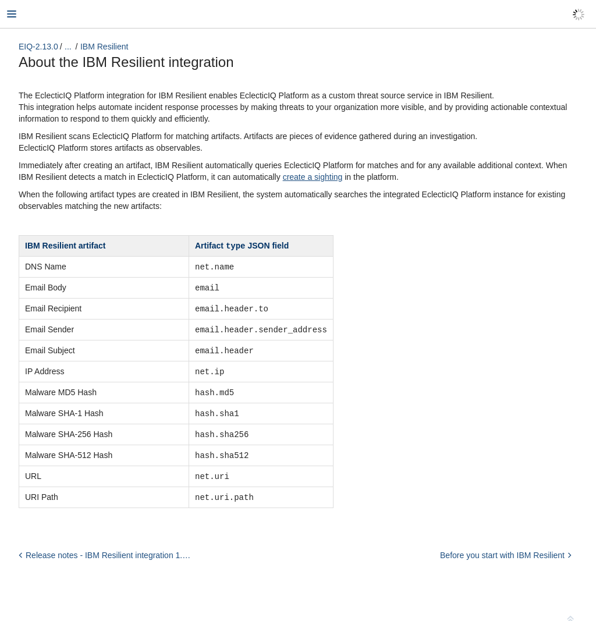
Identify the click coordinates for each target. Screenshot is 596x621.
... (68, 46)
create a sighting (313, 177)
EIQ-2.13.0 (38, 46)
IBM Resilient (104, 46)
